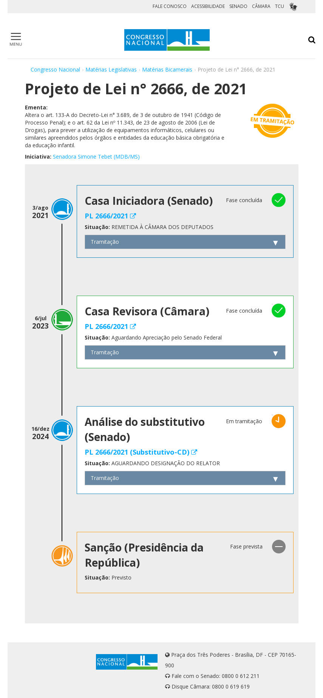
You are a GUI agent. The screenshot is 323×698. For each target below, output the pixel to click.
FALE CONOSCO (170, 6)
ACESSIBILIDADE (208, 6)
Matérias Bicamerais (167, 69)
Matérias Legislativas (111, 69)
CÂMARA (261, 6)
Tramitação (105, 241)
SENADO (238, 6)
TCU (279, 6)
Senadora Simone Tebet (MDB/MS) (96, 156)
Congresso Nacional (55, 69)
